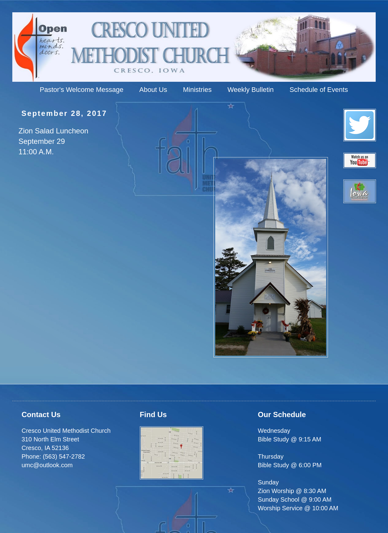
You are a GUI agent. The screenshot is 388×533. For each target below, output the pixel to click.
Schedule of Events (318, 89)
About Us (153, 89)
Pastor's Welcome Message (81, 89)
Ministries (197, 89)
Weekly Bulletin (251, 89)
